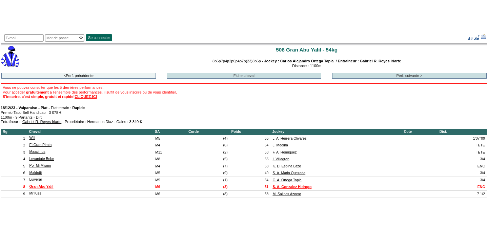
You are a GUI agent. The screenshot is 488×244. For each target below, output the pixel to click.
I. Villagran (280, 159)
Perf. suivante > (409, 76)
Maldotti (35, 173)
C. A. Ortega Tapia (286, 180)
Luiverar (35, 179)
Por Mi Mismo (40, 165)
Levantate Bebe (41, 159)
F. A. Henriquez (284, 152)
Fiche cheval (244, 76)
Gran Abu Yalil (41, 186)
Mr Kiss (35, 193)
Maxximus (37, 152)
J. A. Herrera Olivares (289, 138)
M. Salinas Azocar (286, 194)
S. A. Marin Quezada (288, 173)
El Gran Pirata (40, 145)
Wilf (32, 138)
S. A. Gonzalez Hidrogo (291, 187)
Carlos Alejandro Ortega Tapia (307, 61)
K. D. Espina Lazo (286, 166)
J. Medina (280, 145)
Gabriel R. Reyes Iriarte (380, 61)
